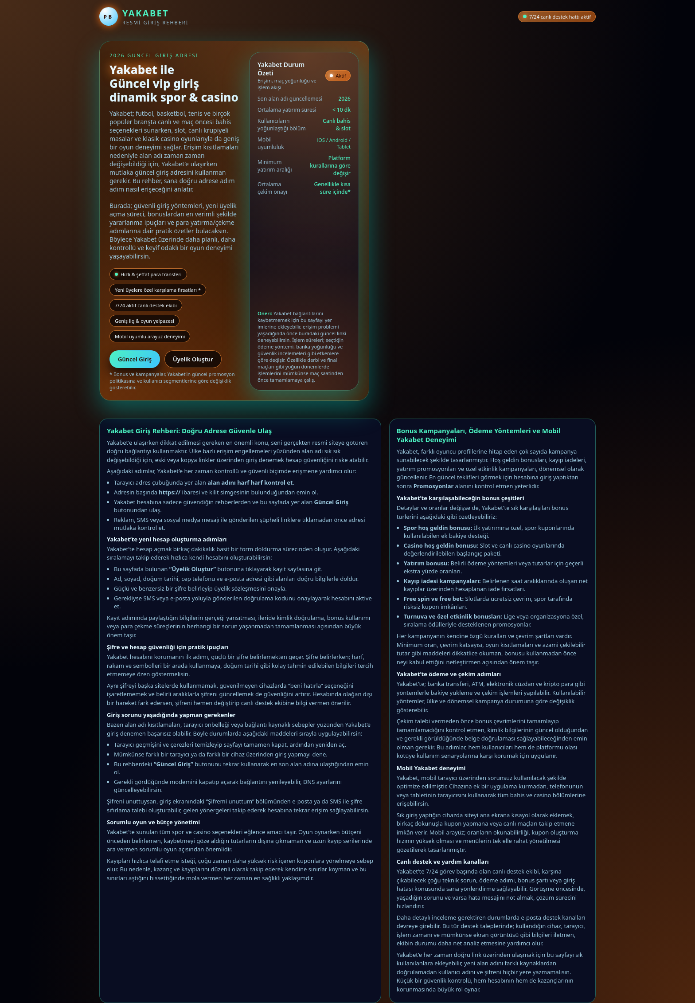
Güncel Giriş (135, 359)
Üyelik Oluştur (193, 359)
